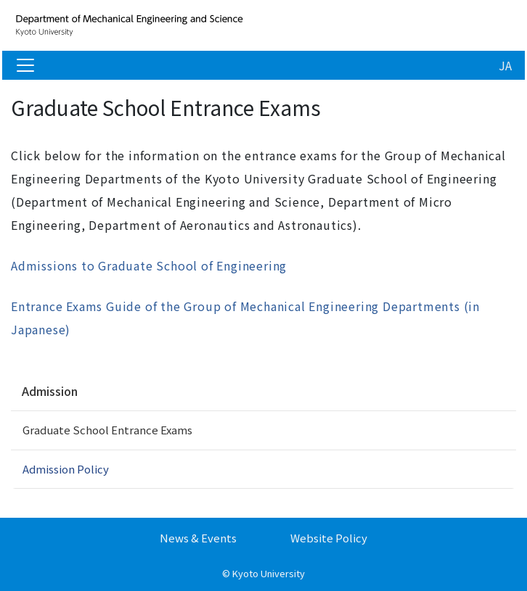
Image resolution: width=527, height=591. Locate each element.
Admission (50, 391)
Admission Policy (66, 468)
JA (505, 65)
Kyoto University (268, 573)
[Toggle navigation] (25, 65)
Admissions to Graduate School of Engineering (149, 265)
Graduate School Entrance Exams (107, 429)
